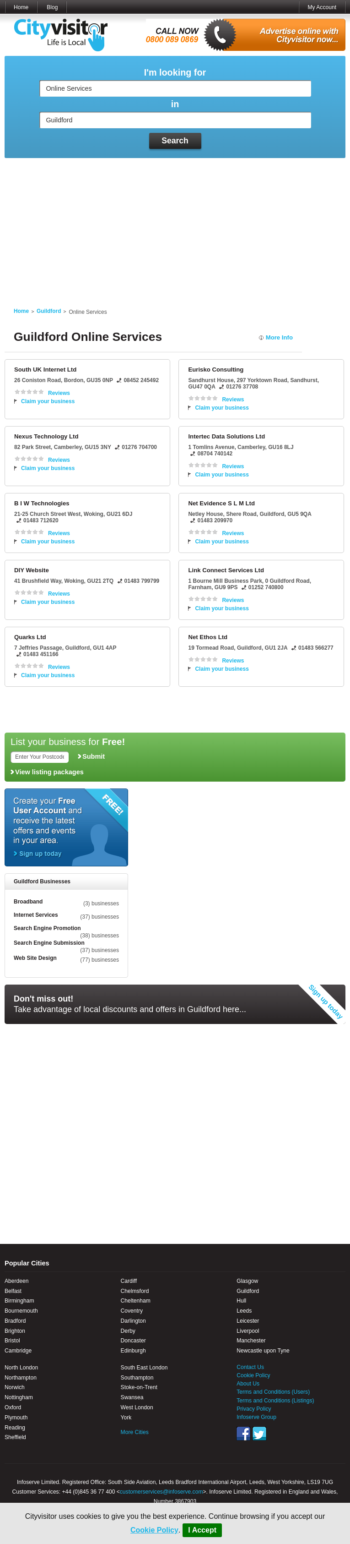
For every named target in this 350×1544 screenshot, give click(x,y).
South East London (144, 1367)
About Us (248, 1383)
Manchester (251, 1340)
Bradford (15, 1321)
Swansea (132, 1397)
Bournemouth (21, 1311)
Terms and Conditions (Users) (273, 1392)
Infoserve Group (256, 1417)
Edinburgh (133, 1350)
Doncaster (133, 1340)
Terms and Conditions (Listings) (275, 1400)
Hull (241, 1301)
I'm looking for (175, 72)
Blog (52, 7)
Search (175, 140)
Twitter (259, 1433)
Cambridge (18, 1350)
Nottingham (19, 1397)
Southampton (137, 1377)
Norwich (15, 1387)
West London (137, 1407)
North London (21, 1367)
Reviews (59, 393)
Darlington (133, 1321)
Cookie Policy (154, 1530)
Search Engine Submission (49, 943)
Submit (93, 756)
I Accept (202, 1530)
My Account (321, 7)
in (175, 104)
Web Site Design (35, 958)
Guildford (49, 311)
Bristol (12, 1340)
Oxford (13, 1407)
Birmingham (19, 1301)
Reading (15, 1427)
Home (21, 7)
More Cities (135, 1432)
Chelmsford (135, 1291)
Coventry (132, 1311)
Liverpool (248, 1331)
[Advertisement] (175, 227)
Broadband (28, 901)
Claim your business (48, 401)
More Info (279, 337)
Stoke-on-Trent (139, 1387)
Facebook (243, 1433)
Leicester (248, 1321)
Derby (128, 1331)
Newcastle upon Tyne (263, 1350)
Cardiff (129, 1281)
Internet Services (36, 915)
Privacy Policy (254, 1409)
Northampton (21, 1377)
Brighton (15, 1331)
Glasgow (247, 1281)
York (126, 1417)
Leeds (244, 1311)
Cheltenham (136, 1301)
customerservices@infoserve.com (161, 1492)
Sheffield (15, 1437)
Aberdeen (16, 1281)
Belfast (13, 1291)
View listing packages (49, 772)
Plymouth (16, 1417)
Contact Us (250, 1367)
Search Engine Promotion (47, 928)
